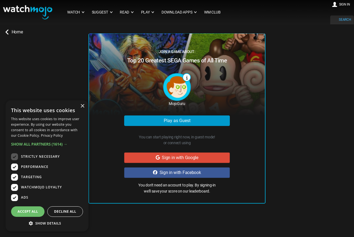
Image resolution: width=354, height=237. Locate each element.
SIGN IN (344, 4)
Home (14, 32)
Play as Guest (177, 120)
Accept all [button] (28, 211)
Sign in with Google (177, 157)
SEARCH (345, 20)
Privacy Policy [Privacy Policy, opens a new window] (52, 135)
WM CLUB (212, 12)
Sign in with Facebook (177, 172)
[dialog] (47, 165)
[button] (47, 144)
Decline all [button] (65, 211)
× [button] (82, 106)
